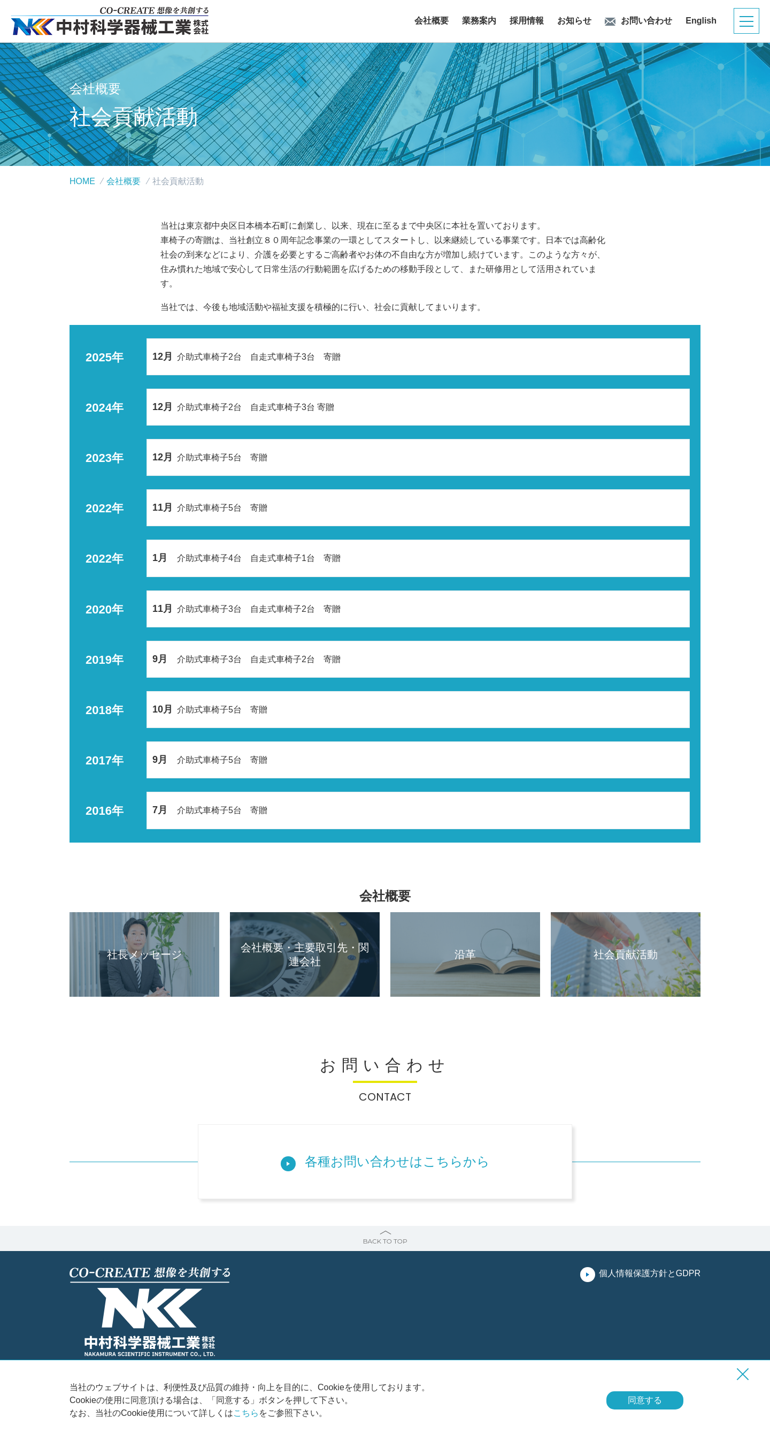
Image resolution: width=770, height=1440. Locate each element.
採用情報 (527, 21)
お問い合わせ (646, 21)
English (701, 21)
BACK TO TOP (385, 1241)
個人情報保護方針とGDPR (649, 1273)
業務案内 (479, 21)
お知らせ (574, 21)
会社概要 (431, 21)
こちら (246, 1413)
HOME (82, 181)
